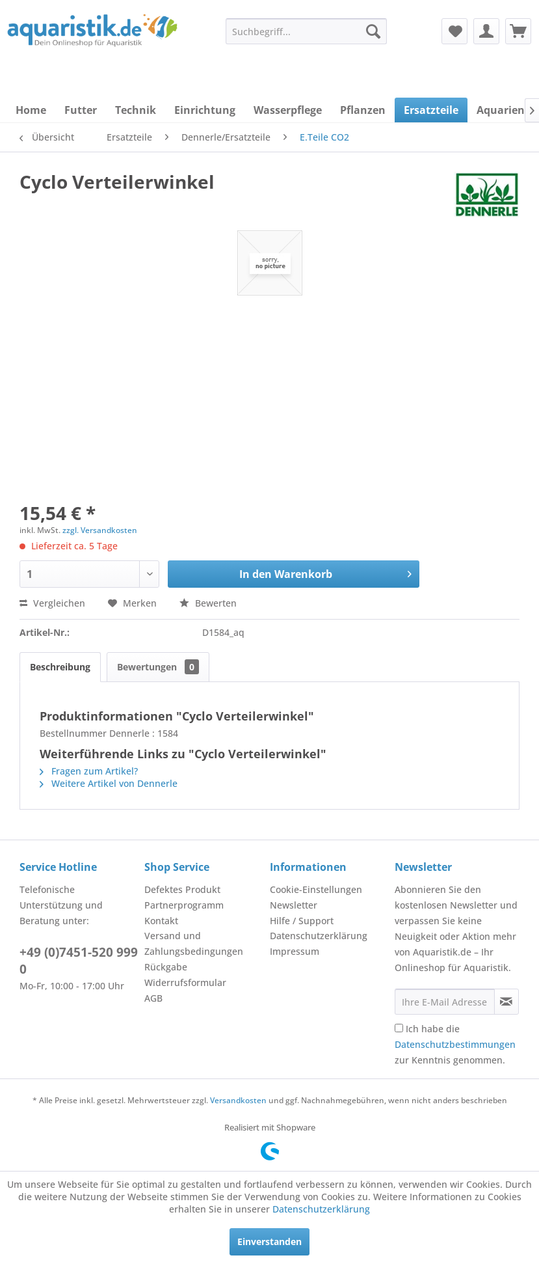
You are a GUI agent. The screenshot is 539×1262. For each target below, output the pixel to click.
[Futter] (80, 110)
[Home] (31, 110)
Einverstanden (269, 1241)
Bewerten (208, 603)
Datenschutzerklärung (318, 935)
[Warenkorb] (518, 31)
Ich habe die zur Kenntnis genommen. (455, 1044)
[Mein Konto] (486, 31)
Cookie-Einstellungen (316, 889)
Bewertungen (158, 666)
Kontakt (161, 920)
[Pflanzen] (363, 110)
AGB (153, 998)
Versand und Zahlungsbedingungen (193, 943)
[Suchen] (373, 31)
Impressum (294, 951)
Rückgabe (165, 967)
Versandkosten (238, 1100)
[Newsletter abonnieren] (506, 1002)
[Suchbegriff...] (307, 31)
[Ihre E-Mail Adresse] (445, 1002)
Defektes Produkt (182, 889)
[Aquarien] (500, 110)
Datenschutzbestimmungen (455, 1044)
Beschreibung (60, 667)
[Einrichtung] (204, 110)
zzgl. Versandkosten (99, 530)
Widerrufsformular (185, 982)
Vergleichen (52, 603)
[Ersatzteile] (431, 110)
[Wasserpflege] (287, 110)
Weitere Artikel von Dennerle (108, 783)
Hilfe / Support (302, 920)
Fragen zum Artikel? (89, 771)
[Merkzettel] (454, 31)
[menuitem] (307, 31)
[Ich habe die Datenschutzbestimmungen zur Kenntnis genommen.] (399, 1028)
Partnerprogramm (184, 905)
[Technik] (135, 110)
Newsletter (293, 905)
